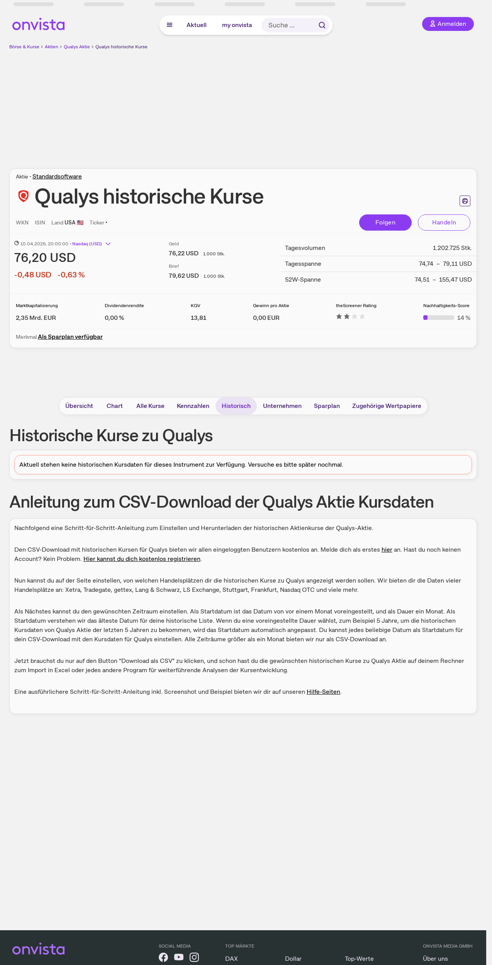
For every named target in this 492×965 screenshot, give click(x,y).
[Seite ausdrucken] (465, 200)
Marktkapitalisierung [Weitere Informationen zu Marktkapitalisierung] (37, 305)
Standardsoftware (57, 176)
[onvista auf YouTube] (178, 959)
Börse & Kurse (24, 47)
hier (387, 549)
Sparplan (327, 406)
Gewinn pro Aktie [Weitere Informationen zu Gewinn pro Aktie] (271, 305)
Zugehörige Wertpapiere (386, 406)
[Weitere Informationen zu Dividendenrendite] (114, 318)
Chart (115, 406)
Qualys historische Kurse (121, 47)
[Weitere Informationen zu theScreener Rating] (350, 318)
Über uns (435, 959)
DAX (231, 959)
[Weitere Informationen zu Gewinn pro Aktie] (266, 318)
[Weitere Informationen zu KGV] (198, 318)
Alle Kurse (150, 406)
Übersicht (79, 406)
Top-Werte (359, 959)
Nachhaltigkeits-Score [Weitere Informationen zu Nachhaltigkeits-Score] (446, 305)
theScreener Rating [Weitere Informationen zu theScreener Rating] (356, 305)
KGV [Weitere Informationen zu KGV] (195, 305)
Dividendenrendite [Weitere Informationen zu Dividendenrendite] (124, 305)
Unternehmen (282, 406)
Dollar (293, 959)
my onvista (237, 25)
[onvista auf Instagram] (194, 959)
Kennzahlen (193, 406)
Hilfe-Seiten (323, 692)
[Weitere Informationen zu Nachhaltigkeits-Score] (446, 318)
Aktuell (197, 25)
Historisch (236, 406)
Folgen (385, 222)
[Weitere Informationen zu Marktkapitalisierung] (36, 318)
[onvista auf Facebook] (163, 959)
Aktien (51, 47)
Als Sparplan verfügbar (70, 337)
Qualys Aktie (77, 47)
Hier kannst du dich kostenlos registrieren (141, 559)
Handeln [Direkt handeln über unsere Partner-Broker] (444, 222)
